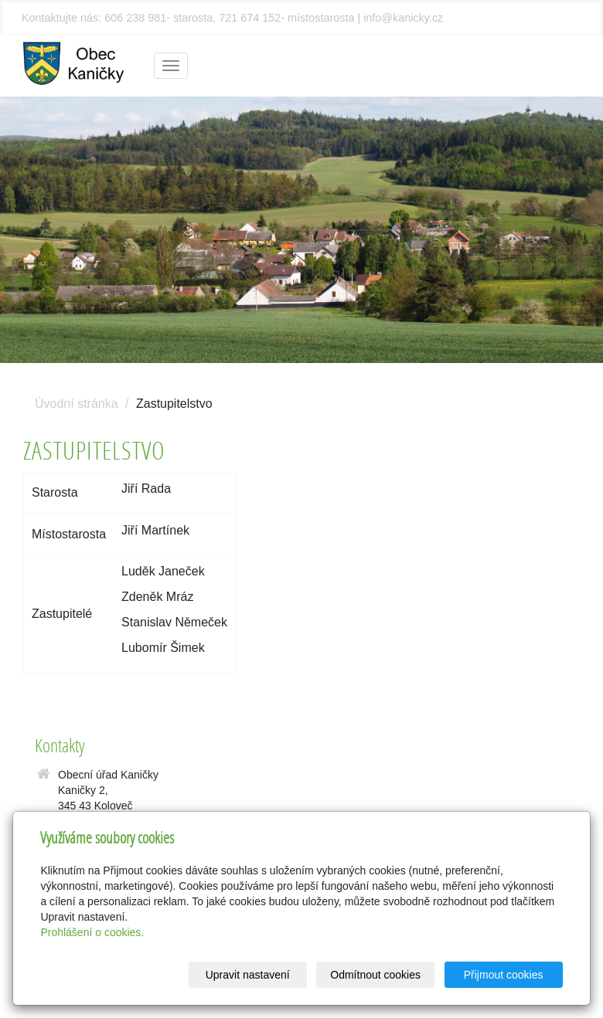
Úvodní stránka (76, 403)
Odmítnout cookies (375, 975)
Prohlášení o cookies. (92, 932)
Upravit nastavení (248, 975)
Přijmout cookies (503, 975)
